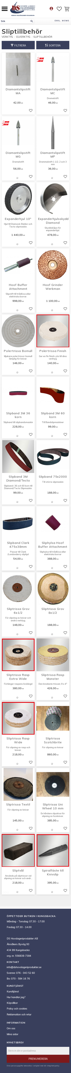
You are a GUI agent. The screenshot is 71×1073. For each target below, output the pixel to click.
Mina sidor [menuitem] (12, 1034)
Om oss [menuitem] (11, 1028)
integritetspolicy (53, 1066)
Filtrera (20, 45)
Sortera (55, 45)
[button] (5, 9)
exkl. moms (62, 20)
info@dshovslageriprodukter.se (24, 967)
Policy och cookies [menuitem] (17, 1008)
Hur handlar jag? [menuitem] (16, 997)
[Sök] (32, 21)
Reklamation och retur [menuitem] (19, 1014)
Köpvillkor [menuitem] (12, 1002)
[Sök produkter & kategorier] (15, 21)
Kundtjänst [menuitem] (13, 991)
